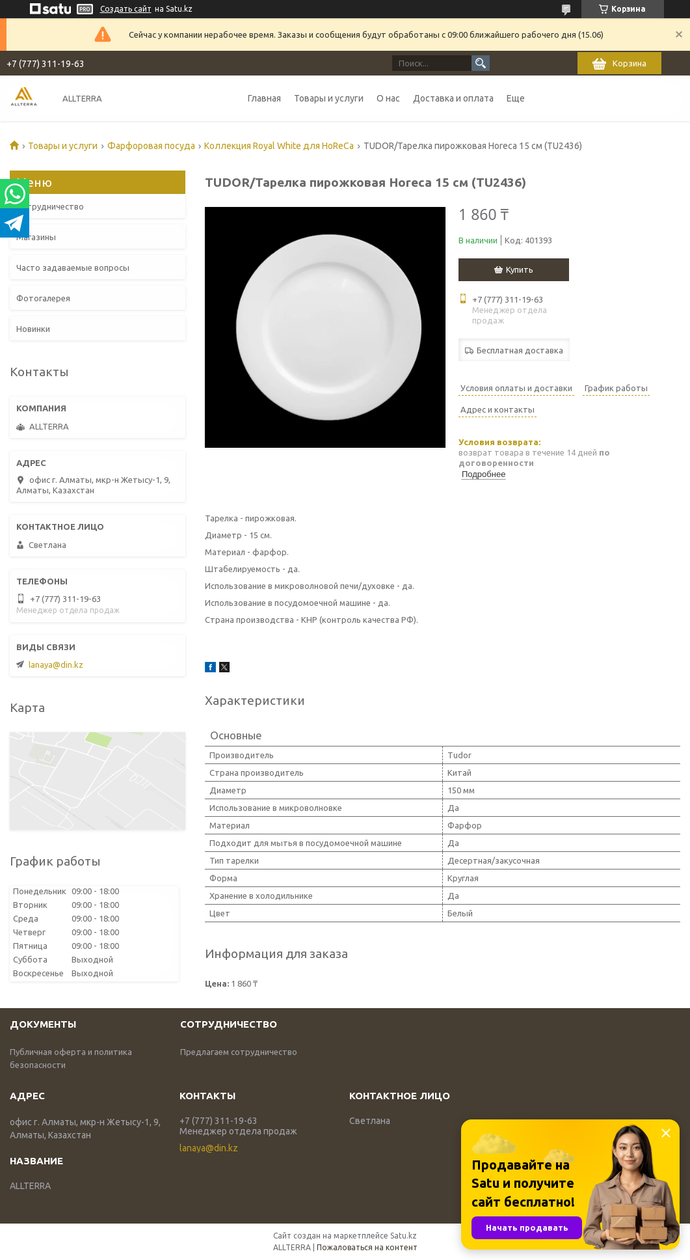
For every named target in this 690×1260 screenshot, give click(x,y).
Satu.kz (403, 1235)
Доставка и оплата (453, 98)
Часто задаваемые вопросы (72, 267)
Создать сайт (126, 9)
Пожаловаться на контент (367, 1247)
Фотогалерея (43, 298)
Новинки (33, 328)
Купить (519, 269)
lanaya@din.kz (56, 664)
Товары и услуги (329, 98)
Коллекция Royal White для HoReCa (279, 146)
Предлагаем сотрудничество (238, 1051)
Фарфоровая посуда (151, 146)
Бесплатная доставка (520, 350)
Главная (264, 98)
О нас (388, 98)
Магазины (36, 236)
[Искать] (480, 63)
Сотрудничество (50, 206)
